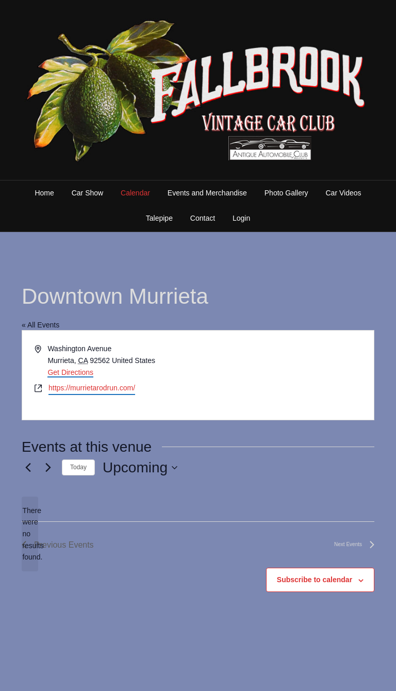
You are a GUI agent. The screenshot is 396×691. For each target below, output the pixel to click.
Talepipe (159, 218)
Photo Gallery (286, 193)
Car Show (87, 193)
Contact (202, 218)
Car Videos (343, 193)
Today (78, 467)
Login (241, 218)
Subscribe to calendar (314, 579)
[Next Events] (48, 468)
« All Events (40, 325)
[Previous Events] (28, 468)
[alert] (30, 534)
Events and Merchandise (207, 193)
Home (44, 193)
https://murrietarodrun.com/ (91, 388)
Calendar (135, 193)
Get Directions (70, 372)
